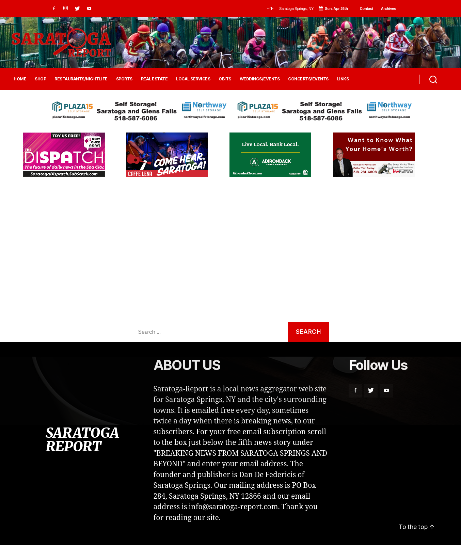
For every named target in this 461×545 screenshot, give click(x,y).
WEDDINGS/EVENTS (260, 79)
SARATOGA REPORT (82, 439)
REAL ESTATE (154, 79)
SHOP (40, 79)
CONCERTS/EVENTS (308, 79)
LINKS (343, 79)
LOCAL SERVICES (193, 79)
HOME (20, 79)
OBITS (225, 79)
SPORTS (124, 79)
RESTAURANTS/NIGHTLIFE (81, 79)
